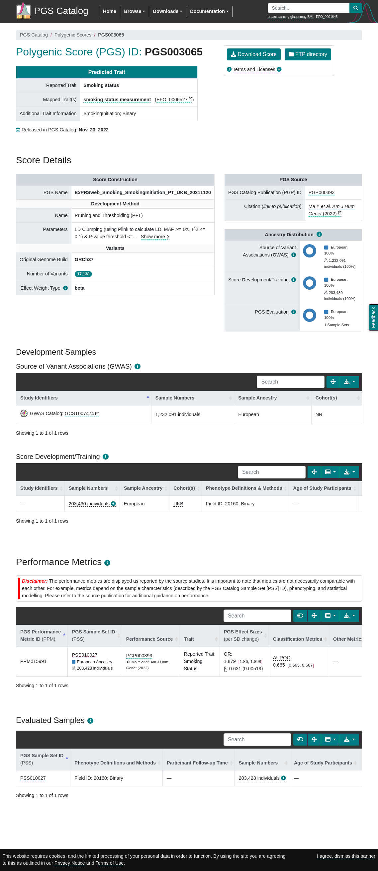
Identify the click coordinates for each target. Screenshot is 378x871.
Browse (132, 11)
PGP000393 (321, 192)
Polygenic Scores (72, 34)
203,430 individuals (89, 503)
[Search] (291, 382)
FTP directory (308, 54)
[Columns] (330, 472)
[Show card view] (300, 616)
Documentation (207, 11)
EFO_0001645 (326, 17)
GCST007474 (79, 413)
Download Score (254, 54)
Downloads (165, 11)
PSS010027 (84, 655)
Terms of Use (110, 863)
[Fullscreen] (333, 382)
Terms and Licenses (254, 69)
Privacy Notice (69, 863)
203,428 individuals (259, 778)
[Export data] (349, 382)
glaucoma (297, 17)
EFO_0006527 (172, 99)
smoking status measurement (117, 99)
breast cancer (278, 17)
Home (109, 11)
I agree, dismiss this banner (346, 856)
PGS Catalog (34, 34)
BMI (310, 17)
